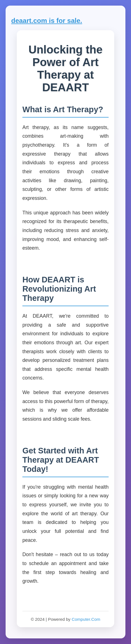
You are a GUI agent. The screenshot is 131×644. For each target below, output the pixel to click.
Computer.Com (86, 619)
